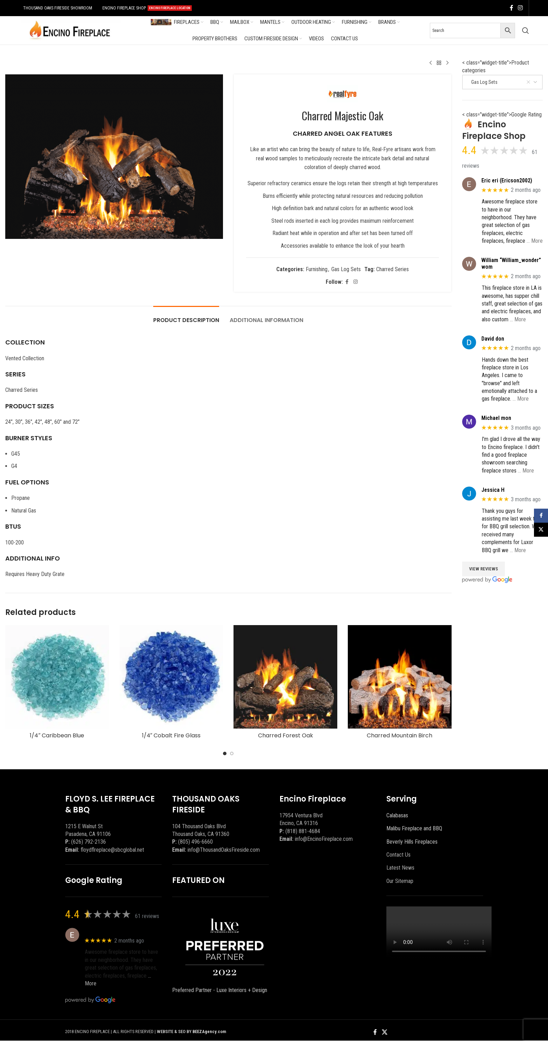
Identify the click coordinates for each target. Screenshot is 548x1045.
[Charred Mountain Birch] (400, 677)
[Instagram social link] (520, 7)
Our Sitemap (399, 881)
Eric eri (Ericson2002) (506, 180)
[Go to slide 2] (232, 753)
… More (535, 240)
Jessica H (493, 490)
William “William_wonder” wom (511, 263)
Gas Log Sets (346, 269)
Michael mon (496, 418)
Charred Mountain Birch (399, 735)
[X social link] (384, 1032)
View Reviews (483, 568)
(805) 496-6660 (195, 841)
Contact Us (398, 854)
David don (492, 338)
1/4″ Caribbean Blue (57, 735)
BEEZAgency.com (209, 1031)
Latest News (400, 867)
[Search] (526, 31)
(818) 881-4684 (302, 831)
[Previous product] (430, 63)
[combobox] (502, 82)
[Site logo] (70, 30)
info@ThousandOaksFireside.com (224, 849)
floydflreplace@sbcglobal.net (112, 849)
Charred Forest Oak (285, 735)
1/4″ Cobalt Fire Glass (171, 735)
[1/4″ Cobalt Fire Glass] (171, 677)
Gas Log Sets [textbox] (499, 82)
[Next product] (447, 63)
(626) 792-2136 (88, 841)
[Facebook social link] (511, 7)
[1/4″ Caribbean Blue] (57, 677)
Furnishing (316, 269)
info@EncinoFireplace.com (324, 839)
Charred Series (392, 269)
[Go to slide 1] (224, 753)
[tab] (186, 316)
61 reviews (147, 916)
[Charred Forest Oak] (285, 677)
